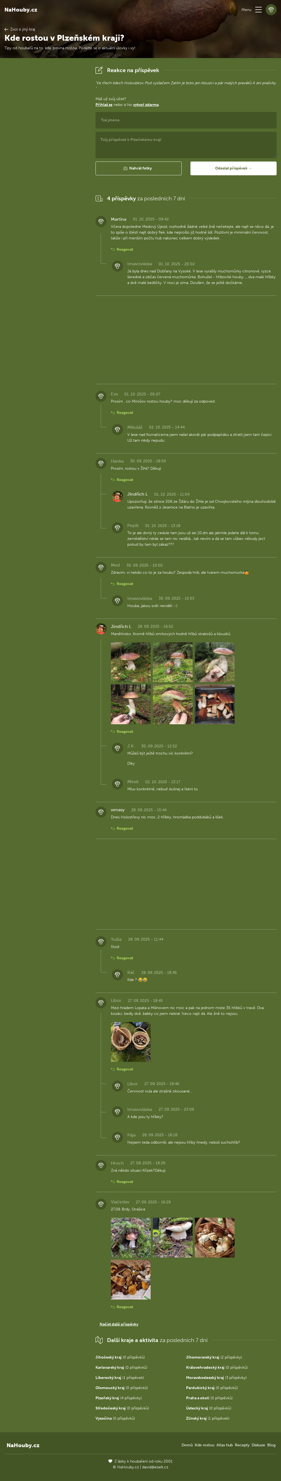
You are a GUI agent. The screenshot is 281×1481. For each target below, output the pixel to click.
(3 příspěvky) (216, 1377)
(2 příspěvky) (214, 1357)
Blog (271, 1445)
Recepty (242, 1445)
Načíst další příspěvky (119, 1324)
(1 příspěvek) (119, 1377)
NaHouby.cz (20, 9)
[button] (258, 9)
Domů (187, 1445)
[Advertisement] (45, 147)
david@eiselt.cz (155, 1467)
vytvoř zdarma (146, 104)
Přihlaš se (104, 104)
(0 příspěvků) (120, 1357)
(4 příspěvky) (118, 1398)
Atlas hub (225, 1445)
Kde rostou (204, 1445)
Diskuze (258, 1445)
